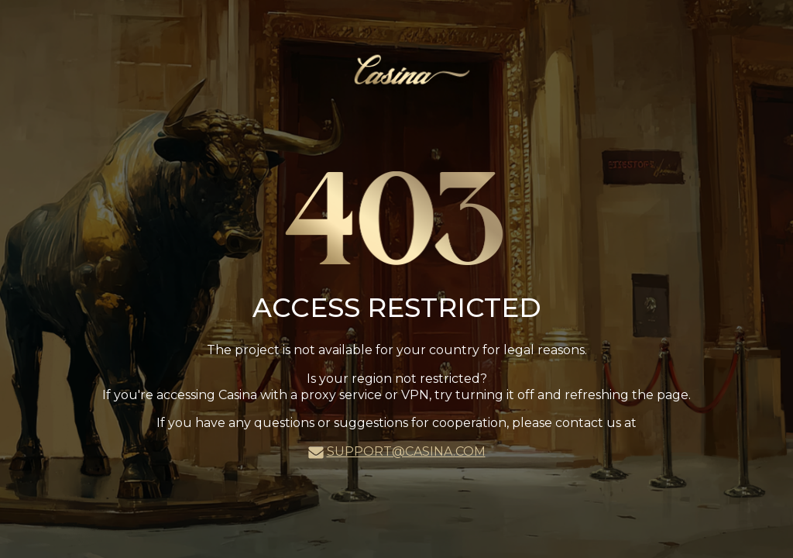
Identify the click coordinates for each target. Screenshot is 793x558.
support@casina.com (406, 451)
